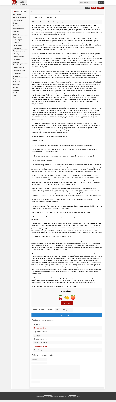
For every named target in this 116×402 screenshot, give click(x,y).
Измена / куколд (18, 26)
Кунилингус (17, 37)
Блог (14, 96)
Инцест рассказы (18, 29)
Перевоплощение (19, 51)
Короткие (16, 34)
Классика (16, 31)
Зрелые (15, 23)
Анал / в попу (17, 15)
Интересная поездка (41, 342)
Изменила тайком (40, 328)
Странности (17, 73)
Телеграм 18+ (66, 315)
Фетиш (15, 87)
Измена (54, 12)
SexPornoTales (48, 397)
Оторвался (37, 335)
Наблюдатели (17, 45)
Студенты (16, 76)
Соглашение (72, 397)
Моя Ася (37, 324)
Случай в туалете (40, 350)
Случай (62, 22)
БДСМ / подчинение (19, 17)
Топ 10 (88, 7)
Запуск (67, 303)
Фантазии (16, 84)
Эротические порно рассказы (41, 12)
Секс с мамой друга (40, 346)
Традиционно (17, 79)
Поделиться (67, 310)
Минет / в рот (17, 40)
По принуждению (18, 56)
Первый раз (17, 48)
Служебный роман (19, 65)
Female (15, 93)
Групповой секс (18, 20)
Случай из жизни (18, 68)
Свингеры (16, 62)
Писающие (16, 54)
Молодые (16, 42)
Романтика (16, 59)
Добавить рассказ (20, 11)
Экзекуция (16, 90)
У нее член (16, 82)
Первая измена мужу (41, 339)
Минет (50, 22)
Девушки (100, 7)
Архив (93, 7)
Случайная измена (40, 332)
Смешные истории (19, 70)
